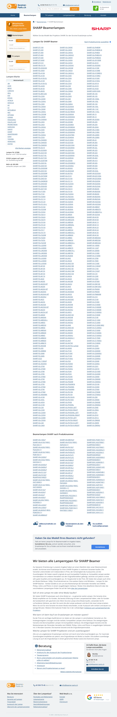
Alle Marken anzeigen (23, 148)
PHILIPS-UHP (12, 122)
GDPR (61, 699)
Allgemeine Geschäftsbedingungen (49, 663)
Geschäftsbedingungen (41, 704)
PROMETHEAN (12, 125)
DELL (9, 93)
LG (8, 108)
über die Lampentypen (79, 588)
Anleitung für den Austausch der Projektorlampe (54, 652)
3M (9, 83)
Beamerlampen (42, 22)
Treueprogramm (42, 655)
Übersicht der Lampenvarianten (18, 707)
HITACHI (10, 100)
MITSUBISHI (12, 110)
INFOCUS (11, 103)
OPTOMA (11, 115)
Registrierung (107, 2)
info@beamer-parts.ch (71, 5)
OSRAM (10, 117)
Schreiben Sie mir (97, 669)
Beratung (10, 697)
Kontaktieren (100, 547)
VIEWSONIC (12, 141)
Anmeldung (97, 2)
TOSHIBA (11, 139)
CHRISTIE (11, 91)
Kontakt (62, 697)
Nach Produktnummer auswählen (96, 42)
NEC (9, 112)
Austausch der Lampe (15, 704)
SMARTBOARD (12, 134)
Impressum (41, 666)
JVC (9, 105)
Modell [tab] (11, 40)
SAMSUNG (11, 127)
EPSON (10, 98)
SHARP (38, 47)
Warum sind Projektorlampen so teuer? (51, 668)
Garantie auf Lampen (14, 699)
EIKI (9, 96)
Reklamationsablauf (44, 650)
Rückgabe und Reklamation (43, 697)
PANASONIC (12, 120)
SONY (10, 137)
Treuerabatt (11, 702)
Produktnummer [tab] (23, 40)
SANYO (10, 129)
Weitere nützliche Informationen (70, 672)
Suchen (74, 9)
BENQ (10, 88)
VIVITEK (10, 144)
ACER (9, 86)
